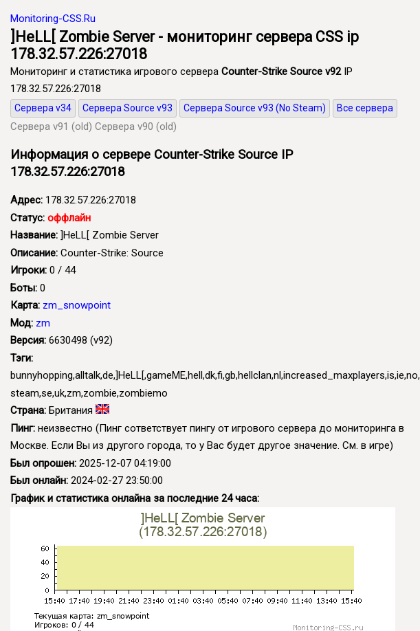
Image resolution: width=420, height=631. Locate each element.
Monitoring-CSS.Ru (53, 18)
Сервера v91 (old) (51, 126)
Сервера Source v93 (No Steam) (255, 107)
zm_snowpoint (77, 305)
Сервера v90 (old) (136, 126)
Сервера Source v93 (127, 107)
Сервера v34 (42, 107)
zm (43, 323)
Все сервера (365, 107)
